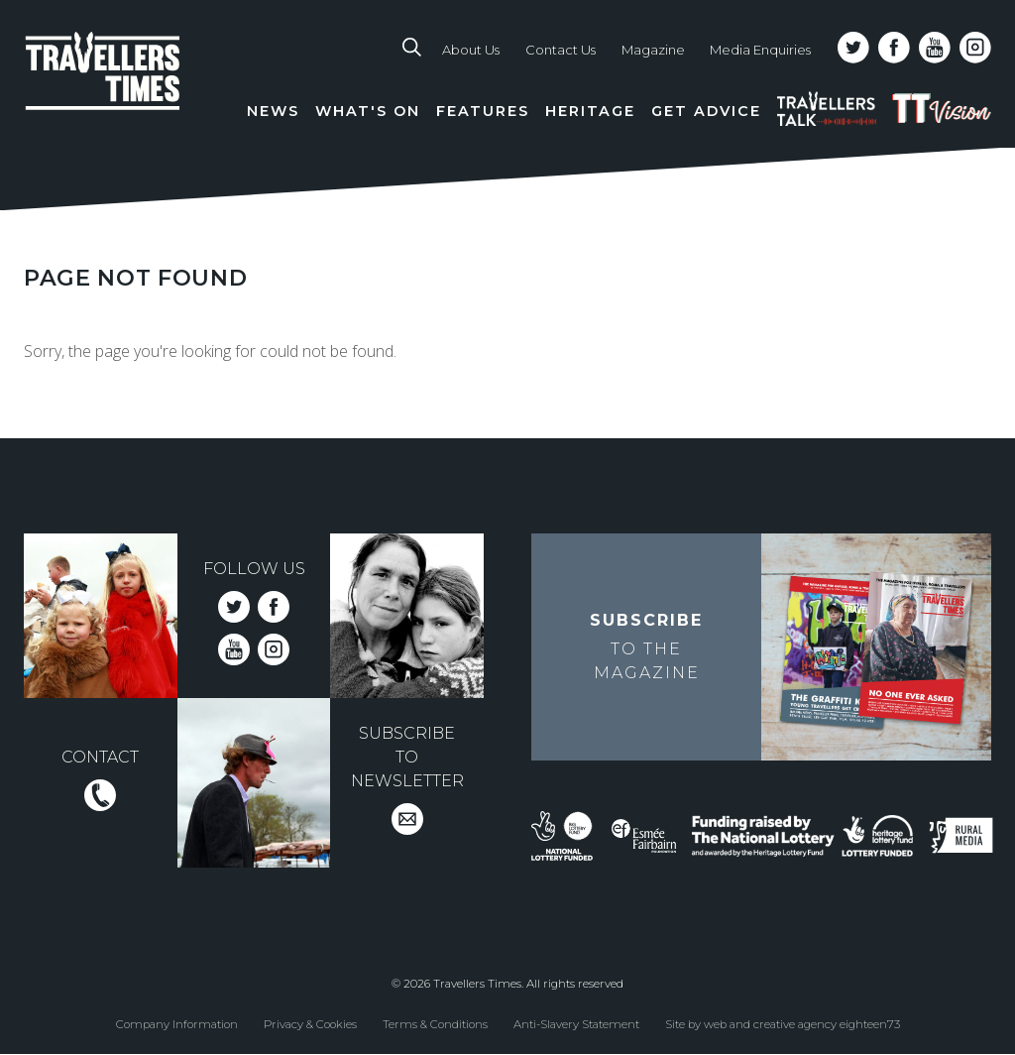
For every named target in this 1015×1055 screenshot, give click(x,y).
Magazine (653, 50)
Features (482, 111)
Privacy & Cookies (310, 1023)
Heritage (590, 111)
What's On (367, 111)
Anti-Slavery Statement (576, 1023)
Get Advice (706, 111)
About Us (471, 50)
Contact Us (560, 50)
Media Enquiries (760, 50)
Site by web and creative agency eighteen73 (782, 1023)
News (273, 111)
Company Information (177, 1023)
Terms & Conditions (435, 1023)
